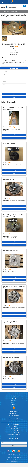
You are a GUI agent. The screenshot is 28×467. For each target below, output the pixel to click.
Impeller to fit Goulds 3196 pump (11, 357)
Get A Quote (14, 400)
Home (2, 10)
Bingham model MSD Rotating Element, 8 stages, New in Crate (13, 108)
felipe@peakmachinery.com (15, 434)
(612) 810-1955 (15, 418)
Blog (14, 406)
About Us (14, 398)
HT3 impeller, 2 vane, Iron (9, 143)
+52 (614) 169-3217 (15, 432)
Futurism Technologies (14, 461)
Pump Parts (18, 10)
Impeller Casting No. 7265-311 (10, 322)
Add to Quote (14, 134)
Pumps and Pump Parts (9, 10)
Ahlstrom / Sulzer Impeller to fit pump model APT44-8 (14, 287)
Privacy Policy (10, 457)
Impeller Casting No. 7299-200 (10, 250)
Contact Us (13, 402)
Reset (14, 97)
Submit (14, 94)
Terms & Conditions (17, 457)
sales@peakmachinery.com (15, 420)
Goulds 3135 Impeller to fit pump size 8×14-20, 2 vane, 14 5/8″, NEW (13, 215)
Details (14, 137)
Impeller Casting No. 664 (9, 179)
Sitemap (14, 404)
